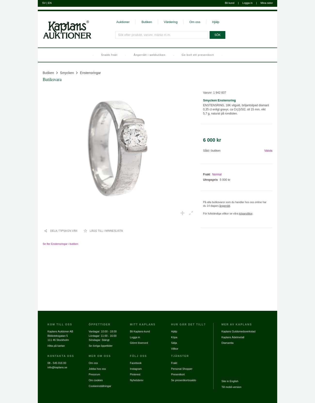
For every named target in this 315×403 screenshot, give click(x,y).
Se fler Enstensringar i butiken (60, 243)
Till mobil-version (231, 387)
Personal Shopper (181, 368)
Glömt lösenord (139, 342)
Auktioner (123, 22)
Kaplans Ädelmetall (232, 337)
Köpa (174, 337)
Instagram (136, 368)
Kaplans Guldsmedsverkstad (238, 331)
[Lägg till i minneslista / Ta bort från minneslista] (103, 231)
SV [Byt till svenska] (44, 2)
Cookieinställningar (100, 386)
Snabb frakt (109, 54)
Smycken (67, 73)
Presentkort (178, 374)
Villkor (174, 348)
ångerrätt (224, 205)
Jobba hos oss (97, 368)
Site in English (229, 381)
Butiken (147, 22)
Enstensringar (90, 73)
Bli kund (229, 2)
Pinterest (135, 374)
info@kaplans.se (57, 367)
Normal (217, 174)
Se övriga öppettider (100, 345)
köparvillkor (245, 213)
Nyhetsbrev (136, 380)
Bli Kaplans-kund (140, 331)
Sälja (174, 342)
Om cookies (96, 380)
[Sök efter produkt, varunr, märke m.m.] (162, 35)
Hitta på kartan (56, 345)
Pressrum (94, 374)
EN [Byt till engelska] (50, 2)
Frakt (174, 363)
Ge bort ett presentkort (198, 54)
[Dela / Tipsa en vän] (60, 231)
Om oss (194, 22)
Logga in (247, 2)
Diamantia (227, 342)
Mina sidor (266, 2)
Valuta (268, 150)
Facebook (136, 363)
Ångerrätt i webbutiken (149, 54)
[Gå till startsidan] (64, 38)
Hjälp (215, 22)
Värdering (170, 22)
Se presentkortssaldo (183, 380)
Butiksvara (52, 79)
